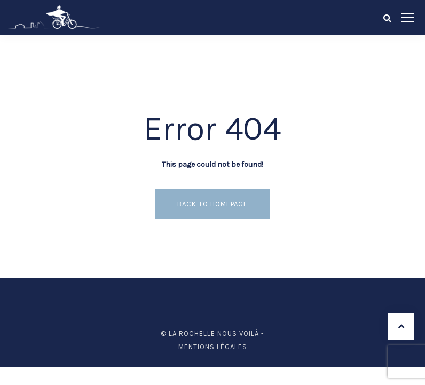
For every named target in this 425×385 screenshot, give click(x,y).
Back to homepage (212, 204)
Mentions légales (212, 347)
